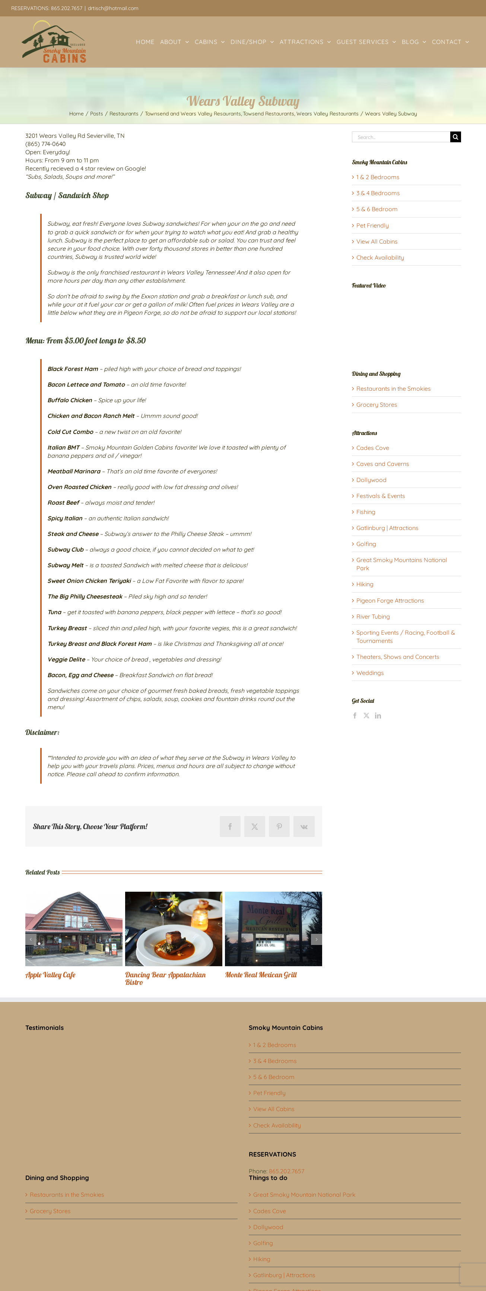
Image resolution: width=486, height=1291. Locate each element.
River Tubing (373, 616)
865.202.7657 (286, 1171)
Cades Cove (372, 447)
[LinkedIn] (378, 716)
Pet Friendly (372, 225)
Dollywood (371, 479)
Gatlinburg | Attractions (387, 528)
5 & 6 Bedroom (377, 209)
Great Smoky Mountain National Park (304, 1194)
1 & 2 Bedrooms (378, 177)
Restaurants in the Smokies (393, 388)
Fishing (365, 512)
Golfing (366, 544)
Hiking (365, 584)
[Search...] (401, 136)
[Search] (455, 136)
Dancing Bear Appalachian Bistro (165, 978)
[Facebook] (355, 716)
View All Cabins (377, 241)
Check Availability (380, 257)
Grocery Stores (376, 404)
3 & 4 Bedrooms (378, 193)
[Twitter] (366, 716)
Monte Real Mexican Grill (260, 974)
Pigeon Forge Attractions (390, 600)
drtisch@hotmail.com (113, 8)
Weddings (370, 672)
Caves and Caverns (382, 463)
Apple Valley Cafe (50, 974)
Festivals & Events (380, 495)
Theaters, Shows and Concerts (397, 656)
